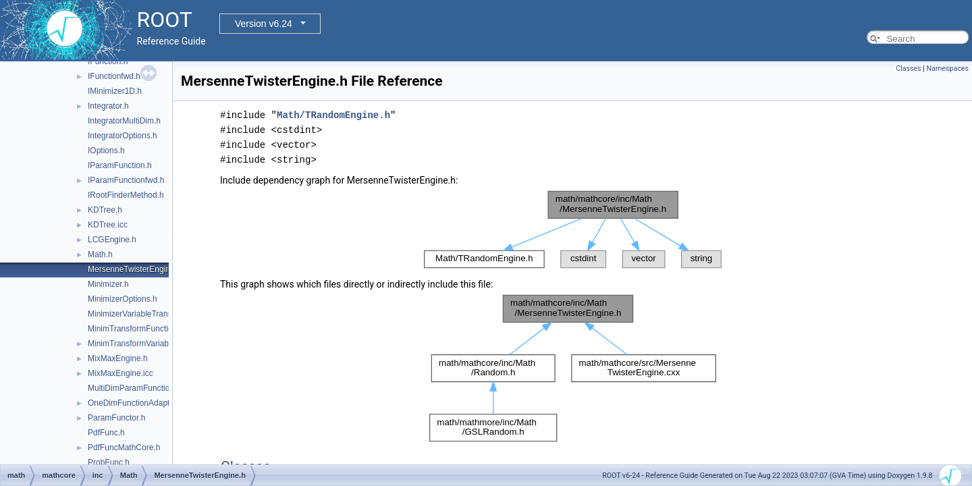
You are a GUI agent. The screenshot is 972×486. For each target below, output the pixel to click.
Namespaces (948, 68)
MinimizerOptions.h (122, 299)
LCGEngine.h (112, 239)
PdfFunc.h (106, 432)
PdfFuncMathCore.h (124, 447)
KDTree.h (105, 210)
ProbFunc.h (109, 462)
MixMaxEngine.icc (120, 373)
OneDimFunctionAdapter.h (135, 403)
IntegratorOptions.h (122, 135)
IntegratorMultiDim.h (124, 121)
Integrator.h (108, 106)
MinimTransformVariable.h (135, 343)
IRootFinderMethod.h (126, 195)
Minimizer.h (108, 284)
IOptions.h (106, 150)
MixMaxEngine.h (118, 358)
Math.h (100, 254)
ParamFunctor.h (116, 418)
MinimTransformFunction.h (136, 328)
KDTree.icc (108, 225)
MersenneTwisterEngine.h (135, 269)
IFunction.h (108, 61)
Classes (908, 68)
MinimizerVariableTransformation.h (150, 314)
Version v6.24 (263, 23)
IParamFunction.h (120, 165)
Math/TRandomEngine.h (333, 115)
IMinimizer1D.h (115, 91)
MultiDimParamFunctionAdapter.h (148, 388)
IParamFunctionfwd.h (126, 180)
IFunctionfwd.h (114, 76)
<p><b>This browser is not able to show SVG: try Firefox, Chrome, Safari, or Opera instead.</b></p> (573, 229)
